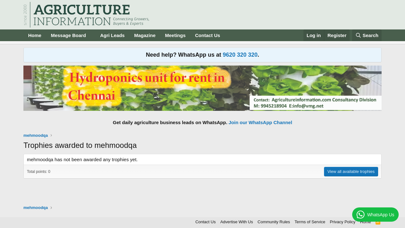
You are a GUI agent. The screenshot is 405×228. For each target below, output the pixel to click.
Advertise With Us (236, 221)
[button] (90, 35)
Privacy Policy (342, 221)
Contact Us (207, 35)
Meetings (175, 35)
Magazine (145, 35)
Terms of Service (310, 221)
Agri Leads (112, 35)
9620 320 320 (240, 55)
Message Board (68, 35)
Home (34, 35)
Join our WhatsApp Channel (260, 122)
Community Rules (274, 221)
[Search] (367, 35)
